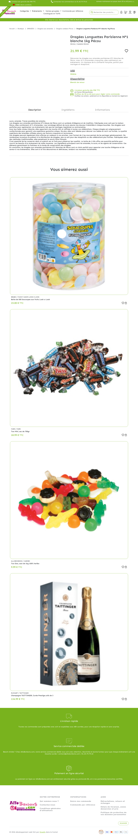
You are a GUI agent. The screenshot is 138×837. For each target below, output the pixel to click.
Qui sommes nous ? (49, 801)
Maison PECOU (83, 44)
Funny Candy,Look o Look (28, 297)
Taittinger (24, 693)
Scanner (123, 823)
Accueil (11, 28)
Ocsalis (42, 832)
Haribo (27, 561)
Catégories (25, 11)
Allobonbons (17, 561)
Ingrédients (67, 109)
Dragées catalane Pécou (64, 28)
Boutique (21, 28)
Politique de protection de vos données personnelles (114, 813)
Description (34, 109)
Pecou (73, 44)
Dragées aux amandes (45, 28)
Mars (13, 429)
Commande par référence (82, 805)
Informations (102, 109)
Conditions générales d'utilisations (50, 809)
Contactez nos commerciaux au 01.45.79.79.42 (70, 2)
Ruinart (14, 693)
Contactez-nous (47, 805)
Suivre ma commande (80, 801)
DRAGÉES (30, 28)
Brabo (14, 297)
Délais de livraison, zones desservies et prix (113, 808)
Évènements (38, 11)
